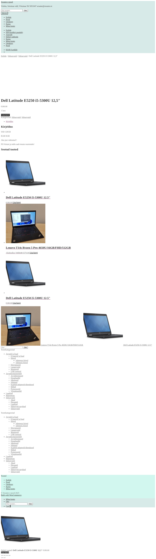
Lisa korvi (5, 115)
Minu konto (10, 26)
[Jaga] (7, 555)
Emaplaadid (15, 378)
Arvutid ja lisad (12, 354)
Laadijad (9, 393)
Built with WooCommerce (11, 495)
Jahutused (14, 380)
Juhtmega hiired (22, 360)
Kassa (8, 24)
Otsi (25, 10)
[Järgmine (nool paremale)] (4, 557)
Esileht (8, 17)
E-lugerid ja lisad (17, 356)
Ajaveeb (9, 35)
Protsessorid (15, 389)
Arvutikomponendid (14, 374)
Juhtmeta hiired (22, 363)
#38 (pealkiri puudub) (14, 32)
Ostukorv (9, 22)
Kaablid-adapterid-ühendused (22, 385)
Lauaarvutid (15, 367)
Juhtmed (14, 382)
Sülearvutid (12, 56)
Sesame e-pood (7, 2)
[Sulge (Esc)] (9, 555)
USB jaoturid (16, 371)
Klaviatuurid (16, 365)
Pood (8, 20)
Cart (8, 506)
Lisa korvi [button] (17, 203)
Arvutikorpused (17, 376)
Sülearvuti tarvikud (18, 406)
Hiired (13, 358)
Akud (13, 400)
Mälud (13, 387)
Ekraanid (14, 402)
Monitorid (15, 369)
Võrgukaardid (16, 391)
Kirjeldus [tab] (9, 121)
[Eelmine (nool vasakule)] (2, 557)
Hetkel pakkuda (12, 37)
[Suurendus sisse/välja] (2, 555)
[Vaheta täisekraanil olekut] (4, 555)
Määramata (10, 396)
